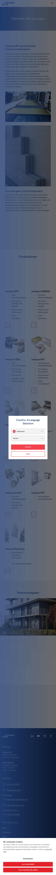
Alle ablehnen (28, 864)
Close (28, 454)
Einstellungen (28, 858)
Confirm (28, 447)
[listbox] (28, 431)
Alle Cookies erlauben (28, 870)
